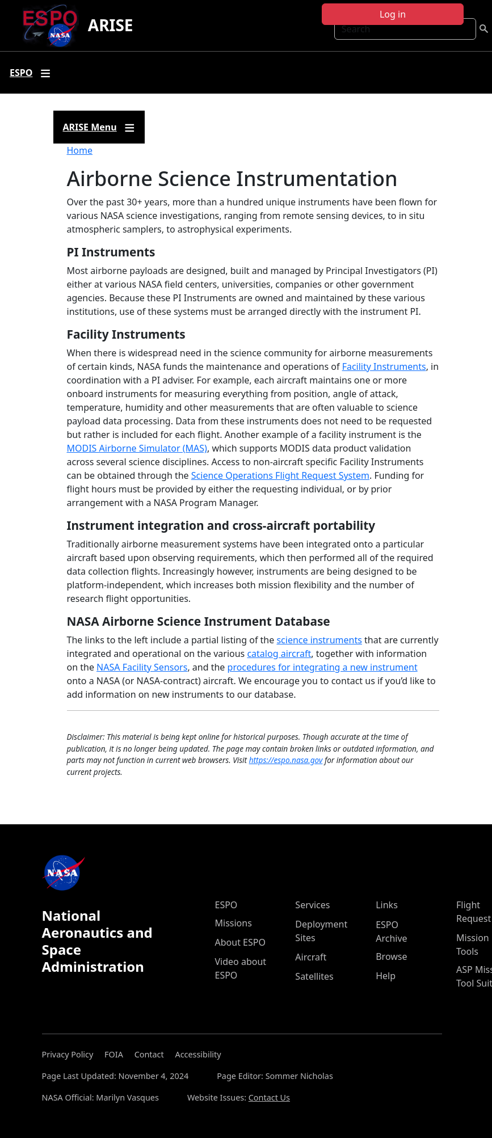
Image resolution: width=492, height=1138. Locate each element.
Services (312, 905)
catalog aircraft (279, 653)
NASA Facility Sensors (141, 667)
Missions (233, 923)
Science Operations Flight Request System (280, 475)
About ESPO (240, 942)
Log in (393, 14)
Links (387, 905)
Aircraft (310, 957)
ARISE (110, 25)
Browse (391, 956)
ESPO (226, 905)
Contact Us (269, 1097)
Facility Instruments (384, 366)
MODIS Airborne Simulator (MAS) (137, 448)
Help (386, 976)
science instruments (319, 640)
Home (80, 150)
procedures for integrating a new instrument (323, 667)
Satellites (314, 976)
